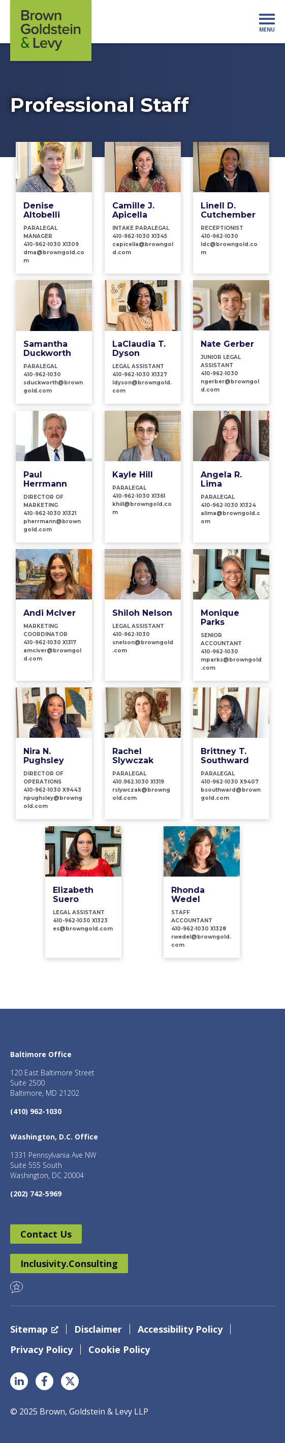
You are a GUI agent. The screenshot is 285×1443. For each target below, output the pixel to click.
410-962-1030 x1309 (51, 244)
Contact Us (46, 1234)
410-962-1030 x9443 (52, 790)
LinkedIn (19, 1381)
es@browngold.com (83, 928)
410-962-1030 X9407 (230, 781)
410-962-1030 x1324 (228, 505)
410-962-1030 (219, 236)
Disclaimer (98, 1329)
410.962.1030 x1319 (138, 781)
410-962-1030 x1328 (198, 928)
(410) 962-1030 (35, 1111)
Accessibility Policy (180, 1329)
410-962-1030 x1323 (80, 920)
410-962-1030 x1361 (138, 496)
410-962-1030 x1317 (49, 642)
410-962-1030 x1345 (139, 236)
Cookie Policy (119, 1349)
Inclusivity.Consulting (69, 1263)
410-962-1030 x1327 (139, 374)
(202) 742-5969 (35, 1193)
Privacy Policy (41, 1349)
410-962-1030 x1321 (49, 513)
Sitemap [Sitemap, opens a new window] (34, 1329)
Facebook (44, 1381)
